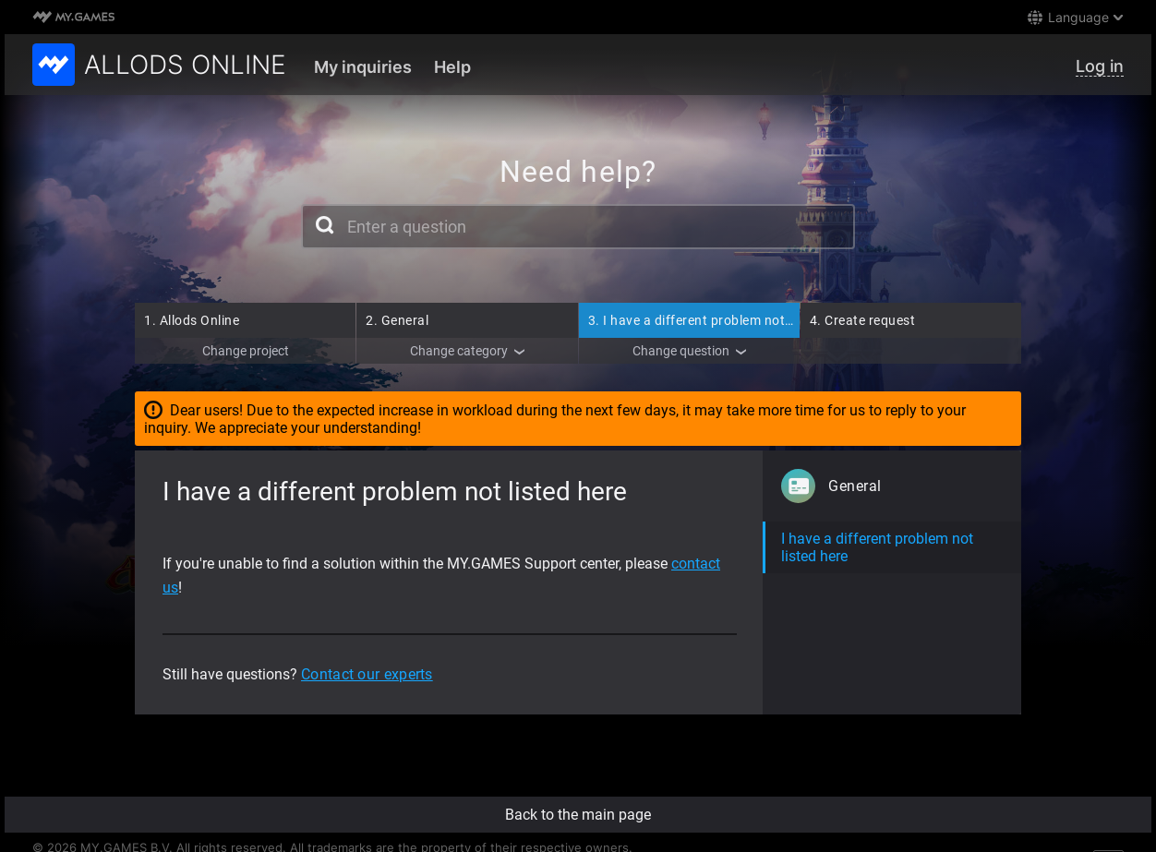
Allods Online (191, 320)
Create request (863, 320)
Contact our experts (367, 674)
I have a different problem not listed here (720, 320)
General (397, 320)
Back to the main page (578, 814)
